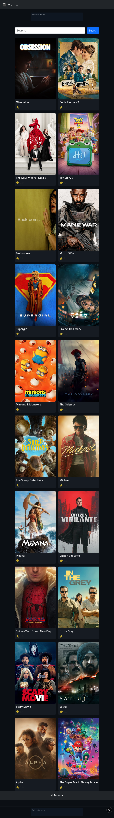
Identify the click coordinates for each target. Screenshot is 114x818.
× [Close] (109, 809)
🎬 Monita (10, 4)
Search (93, 30)
